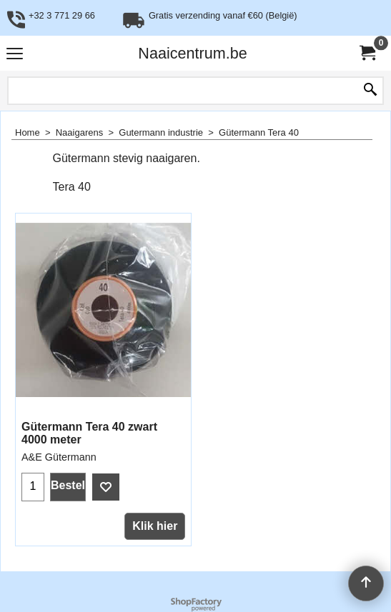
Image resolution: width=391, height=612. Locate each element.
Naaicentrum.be (192, 53)
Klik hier (154, 526)
